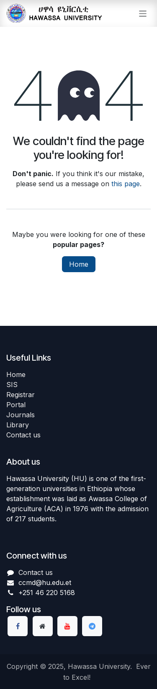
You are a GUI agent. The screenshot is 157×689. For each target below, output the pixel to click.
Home (78, 264)
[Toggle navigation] (143, 13)
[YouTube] (67, 626)
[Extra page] (43, 626)
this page (125, 183)
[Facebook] (18, 626)
